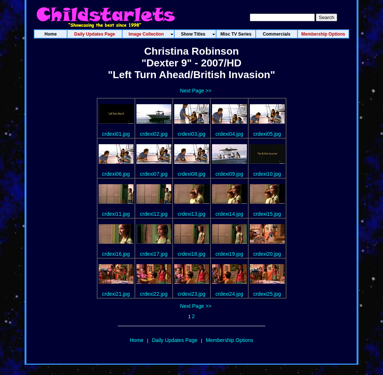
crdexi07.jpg (154, 174)
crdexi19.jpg (229, 254)
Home (136, 340)
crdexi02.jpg (154, 134)
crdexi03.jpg (191, 134)
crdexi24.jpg (229, 294)
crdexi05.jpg (267, 134)
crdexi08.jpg (191, 174)
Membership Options (229, 340)
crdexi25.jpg (267, 294)
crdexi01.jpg (116, 134)
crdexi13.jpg (191, 214)
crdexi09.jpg (229, 174)
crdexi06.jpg (116, 174)
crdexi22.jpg (154, 294)
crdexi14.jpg (229, 214)
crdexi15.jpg (267, 214)
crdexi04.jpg (229, 134)
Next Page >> (196, 91)
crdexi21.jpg (116, 294)
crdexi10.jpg (267, 174)
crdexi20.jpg (267, 254)
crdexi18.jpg (191, 254)
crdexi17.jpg (154, 254)
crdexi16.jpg (116, 254)
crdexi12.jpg (154, 214)
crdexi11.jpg (116, 214)
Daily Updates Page (174, 340)
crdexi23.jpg (191, 294)
